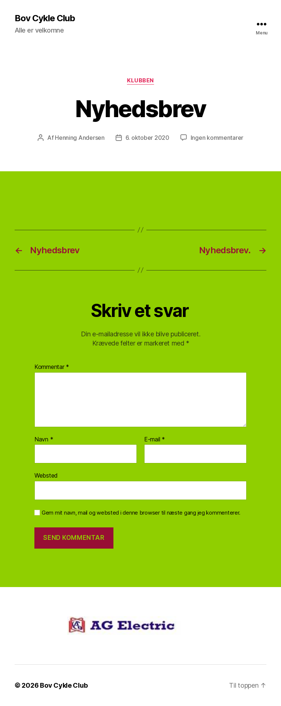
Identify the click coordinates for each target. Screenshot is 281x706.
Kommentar (51, 367)
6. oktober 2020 (147, 137)
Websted (46, 475)
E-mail (154, 439)
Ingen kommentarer (217, 137)
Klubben (140, 80)
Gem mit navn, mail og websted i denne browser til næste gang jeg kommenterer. (141, 512)
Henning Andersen (80, 137)
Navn (43, 439)
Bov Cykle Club (45, 18)
